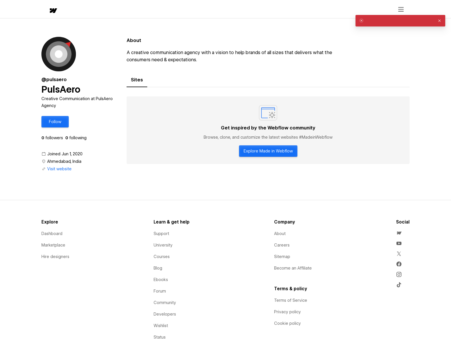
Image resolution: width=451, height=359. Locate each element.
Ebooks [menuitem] (161, 279)
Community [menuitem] (165, 302)
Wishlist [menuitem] (161, 325)
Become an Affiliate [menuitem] (293, 268)
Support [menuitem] (161, 233)
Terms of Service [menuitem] (290, 300)
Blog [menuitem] (158, 268)
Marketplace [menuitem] (53, 245)
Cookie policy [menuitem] (287, 323)
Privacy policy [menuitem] (287, 312)
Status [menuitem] (160, 337)
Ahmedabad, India (64, 161)
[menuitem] (399, 233)
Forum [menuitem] (160, 291)
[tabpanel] (268, 130)
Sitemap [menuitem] (282, 256)
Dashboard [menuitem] (51, 233)
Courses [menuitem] (162, 256)
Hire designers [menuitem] (55, 256)
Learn (128, 9)
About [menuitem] (280, 233)
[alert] (400, 20)
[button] (69, 9)
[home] (47, 9)
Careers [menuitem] (282, 245)
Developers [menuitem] (165, 314)
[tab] (137, 80)
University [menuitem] (163, 245)
